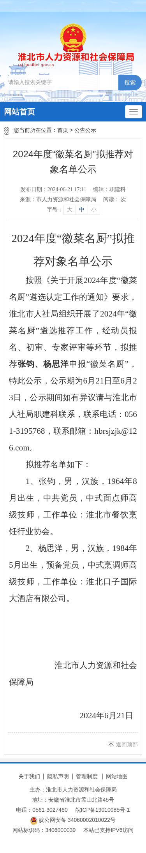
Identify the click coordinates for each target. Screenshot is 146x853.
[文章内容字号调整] (73, 210)
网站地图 (117, 776)
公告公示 (85, 130)
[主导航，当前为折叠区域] (133, 111)
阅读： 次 (115, 199)
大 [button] (69, 210)
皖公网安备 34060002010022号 (73, 821)
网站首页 (19, 111)
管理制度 (87, 776)
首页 (62, 130)
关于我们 (29, 776)
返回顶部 (127, 744)
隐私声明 (58, 776)
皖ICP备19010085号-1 (103, 810)
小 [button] (94, 210)
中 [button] (81, 210)
